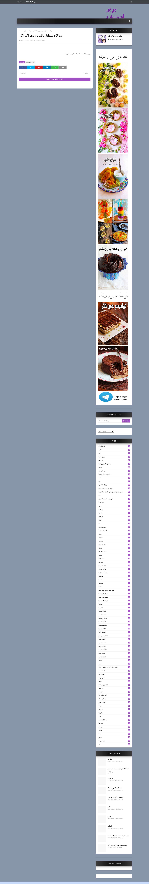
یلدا (114, 744)
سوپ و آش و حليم (114, 572)
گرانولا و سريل (114, 699)
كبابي (114, 664)
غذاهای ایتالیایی (114, 618)
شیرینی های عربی (114, 597)
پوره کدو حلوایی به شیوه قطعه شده (118, 836)
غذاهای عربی (114, 639)
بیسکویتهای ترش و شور (114, 474)
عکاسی (114, 608)
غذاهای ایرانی (114, 622)
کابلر (109, 807)
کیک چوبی (114, 688)
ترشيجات (114, 502)
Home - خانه (20, 2)
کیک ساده (110, 778)
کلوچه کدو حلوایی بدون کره (115, 797)
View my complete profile (115, 39)
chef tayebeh (24, 40)
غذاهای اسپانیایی (114, 615)
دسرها (114, 534)
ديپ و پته (114, 541)
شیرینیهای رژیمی (114, 601)
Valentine (114, 446)
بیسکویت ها (114, 471)
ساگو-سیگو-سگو (114, 551)
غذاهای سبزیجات (114, 636)
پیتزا (114, 495)
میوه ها (114, 727)
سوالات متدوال (28, 31)
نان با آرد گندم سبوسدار (114, 788)
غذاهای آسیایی (114, 611)
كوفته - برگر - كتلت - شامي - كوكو (114, 667)
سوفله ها (114, 583)
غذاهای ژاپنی (114, 632)
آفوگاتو (110, 826)
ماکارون (114, 713)
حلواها (114, 520)
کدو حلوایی (114, 678)
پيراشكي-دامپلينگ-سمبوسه (114, 488)
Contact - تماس (31, 2)
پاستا (114, 478)
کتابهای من (114, 674)
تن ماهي (114, 509)
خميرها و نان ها (114, 527)
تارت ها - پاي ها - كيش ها (114, 499)
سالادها (114, 555)
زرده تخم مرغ (114, 544)
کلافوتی (110, 816)
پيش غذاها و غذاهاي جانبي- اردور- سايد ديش (114, 492)
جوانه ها (114, 513)
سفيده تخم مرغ (114, 565)
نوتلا (114, 734)
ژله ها (114, 548)
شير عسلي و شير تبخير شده (114, 590)
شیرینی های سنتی (114, 594)
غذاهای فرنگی (114, 646)
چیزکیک (114, 516)
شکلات (114, 587)
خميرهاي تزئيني (114, 530)
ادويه (114, 453)
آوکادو (114, 450)
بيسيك (114, 467)
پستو (114, 481)
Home (21, 31)
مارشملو (114, 709)
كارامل (114, 660)
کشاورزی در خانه (114, 685)
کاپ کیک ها (114, 671)
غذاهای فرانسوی (114, 643)
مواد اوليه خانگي (114, 720)
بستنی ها (114, 460)
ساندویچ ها (114, 558)
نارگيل (114, 730)
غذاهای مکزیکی (114, 650)
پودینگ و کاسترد (114, 485)
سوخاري (114, 576)
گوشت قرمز (114, 702)
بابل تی (110, 759)
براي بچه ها (114, 457)
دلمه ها (114, 537)
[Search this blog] (110, 421)
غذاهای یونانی (114, 657)
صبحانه (114, 604)
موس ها (114, 723)
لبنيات (114, 706)
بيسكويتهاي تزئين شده (114, 464)
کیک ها (114, 692)
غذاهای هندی (114, 653)
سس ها (114, 562)
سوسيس (114, 579)
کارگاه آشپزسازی (114, 14)
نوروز (114, 737)
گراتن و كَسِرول (114, 695)
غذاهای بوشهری (114, 625)
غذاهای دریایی (114, 629)
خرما (114, 523)
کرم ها (114, 681)
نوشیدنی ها (114, 741)
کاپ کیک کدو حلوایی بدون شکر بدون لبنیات (118, 770)
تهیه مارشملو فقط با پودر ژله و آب (117, 845)
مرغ (114, 716)
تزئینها (114, 506)
